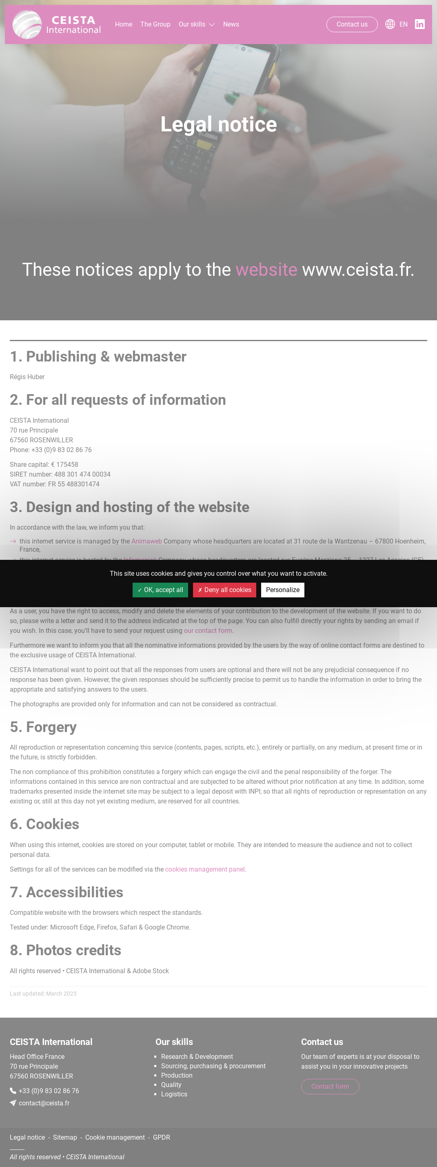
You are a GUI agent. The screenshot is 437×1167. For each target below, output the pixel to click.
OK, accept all (160, 590)
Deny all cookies (224, 590)
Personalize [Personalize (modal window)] (282, 590)
